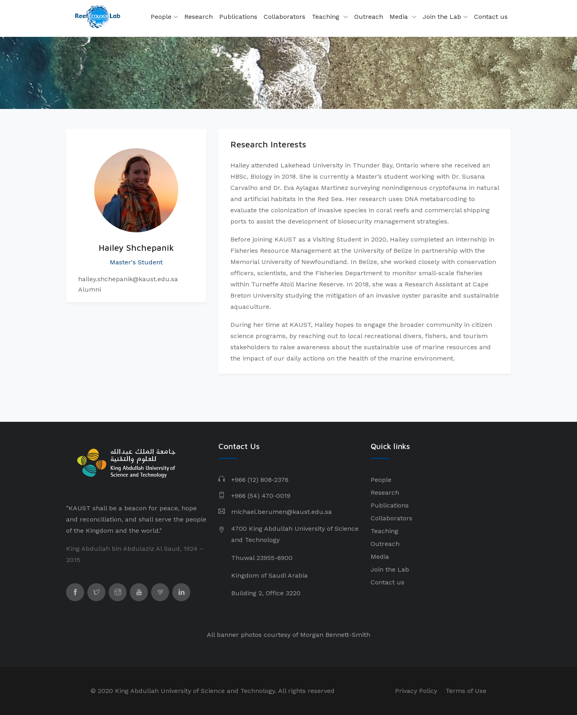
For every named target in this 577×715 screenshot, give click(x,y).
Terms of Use (466, 691)
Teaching (326, 16)
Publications (238, 16)
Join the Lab (445, 17)
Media (399, 16)
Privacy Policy (416, 691)
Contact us (491, 16)
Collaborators (284, 16)
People (164, 17)
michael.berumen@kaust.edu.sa (281, 512)
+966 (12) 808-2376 (259, 479)
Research (198, 16)
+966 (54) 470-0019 (261, 495)
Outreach (368, 16)
